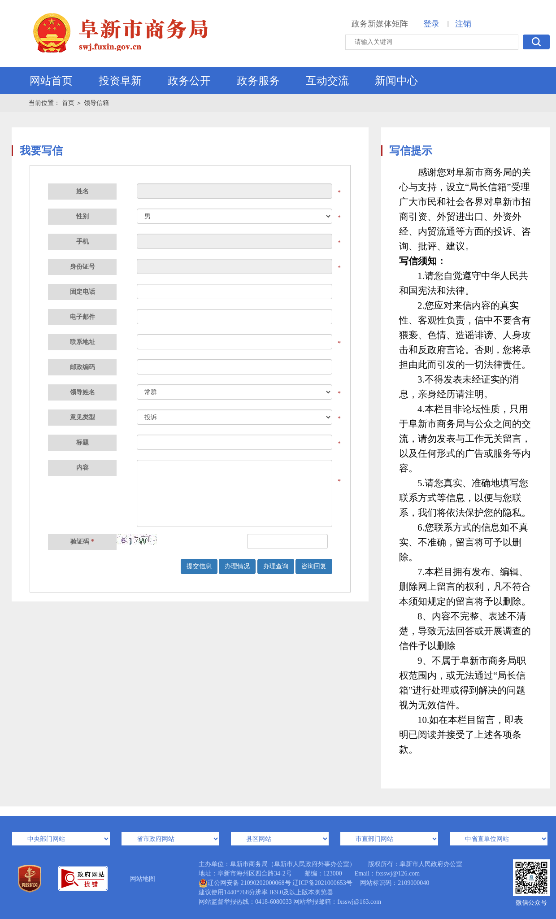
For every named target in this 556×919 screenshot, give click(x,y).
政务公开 (189, 81)
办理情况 (237, 566)
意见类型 (82, 417)
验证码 (82, 541)
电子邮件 (82, 317)
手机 (82, 241)
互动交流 (327, 81)
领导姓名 (82, 392)
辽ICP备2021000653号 (322, 883)
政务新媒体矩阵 (380, 23)
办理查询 (275, 566)
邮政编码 (82, 367)
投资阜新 (120, 81)
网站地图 (142, 878)
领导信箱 (96, 103)
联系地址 (82, 342)
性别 (82, 216)
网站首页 (51, 81)
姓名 (82, 191)
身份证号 (82, 266)
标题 (82, 442)
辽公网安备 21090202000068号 (245, 883)
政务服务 (258, 81)
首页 (69, 103)
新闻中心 (396, 81)
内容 (82, 467)
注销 (463, 23)
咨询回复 (313, 566)
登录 (431, 23)
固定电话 (82, 291)
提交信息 (199, 566)
